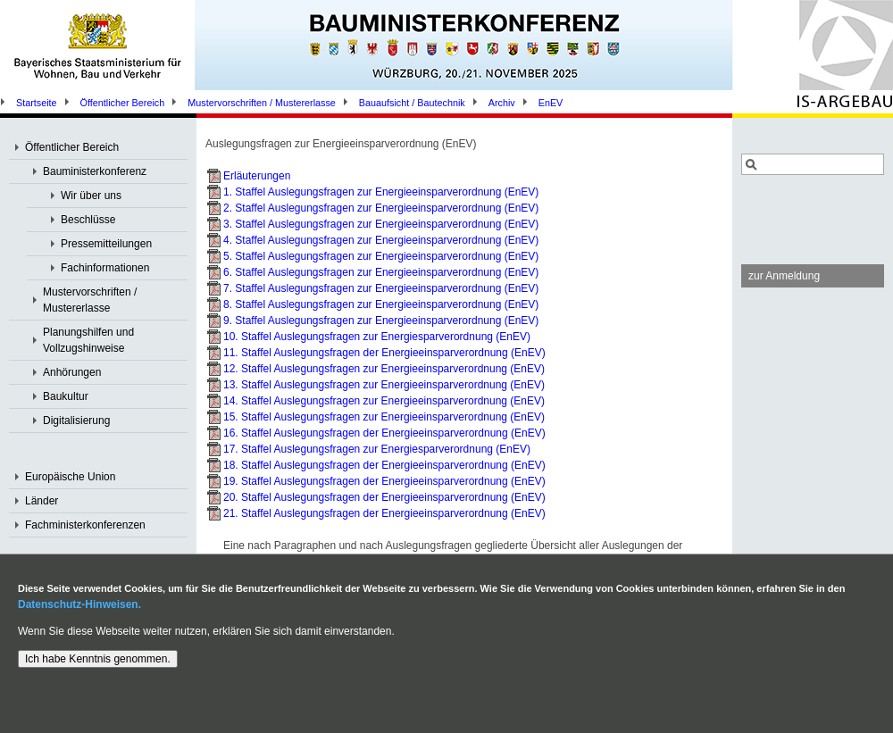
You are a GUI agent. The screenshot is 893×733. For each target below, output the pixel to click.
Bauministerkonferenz (94, 171)
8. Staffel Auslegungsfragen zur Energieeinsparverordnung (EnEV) (380, 304)
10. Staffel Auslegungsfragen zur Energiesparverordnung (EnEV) (376, 336)
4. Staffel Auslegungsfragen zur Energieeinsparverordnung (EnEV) (380, 240)
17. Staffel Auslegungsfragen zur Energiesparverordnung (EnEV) (376, 449)
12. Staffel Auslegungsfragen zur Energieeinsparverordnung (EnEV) (384, 368)
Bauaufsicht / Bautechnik (412, 102)
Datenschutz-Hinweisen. (79, 604)
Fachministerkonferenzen (85, 525)
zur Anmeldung (784, 276)
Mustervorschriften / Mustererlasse (262, 102)
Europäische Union (70, 477)
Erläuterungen (256, 176)
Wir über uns (91, 195)
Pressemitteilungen (106, 243)
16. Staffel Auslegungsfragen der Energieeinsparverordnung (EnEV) (384, 433)
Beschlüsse (88, 219)
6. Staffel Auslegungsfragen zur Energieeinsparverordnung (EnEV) (380, 272)
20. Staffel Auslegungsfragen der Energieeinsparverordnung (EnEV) (384, 497)
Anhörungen (72, 372)
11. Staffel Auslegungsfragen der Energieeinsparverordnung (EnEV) (384, 352)
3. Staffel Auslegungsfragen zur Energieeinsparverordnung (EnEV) (380, 224)
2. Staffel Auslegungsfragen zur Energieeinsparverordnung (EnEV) (380, 208)
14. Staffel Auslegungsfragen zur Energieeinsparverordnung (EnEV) (384, 401)
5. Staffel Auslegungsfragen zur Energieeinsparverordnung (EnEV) (380, 256)
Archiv (501, 102)
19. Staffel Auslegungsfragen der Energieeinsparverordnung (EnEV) (384, 481)
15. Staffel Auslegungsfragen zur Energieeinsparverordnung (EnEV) (384, 417)
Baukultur (65, 396)
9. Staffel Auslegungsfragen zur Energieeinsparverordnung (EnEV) (380, 320)
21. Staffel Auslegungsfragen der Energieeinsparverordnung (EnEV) (384, 513)
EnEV (550, 102)
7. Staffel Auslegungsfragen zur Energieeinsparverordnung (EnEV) (380, 288)
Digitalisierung (76, 420)
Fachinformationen (105, 268)
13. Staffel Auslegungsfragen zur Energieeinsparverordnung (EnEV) (384, 385)
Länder (41, 501)
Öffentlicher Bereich (122, 102)
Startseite (36, 102)
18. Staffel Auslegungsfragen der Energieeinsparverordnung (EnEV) (384, 465)
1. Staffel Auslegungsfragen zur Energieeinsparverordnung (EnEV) (380, 192)
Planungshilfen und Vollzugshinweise (88, 340)
